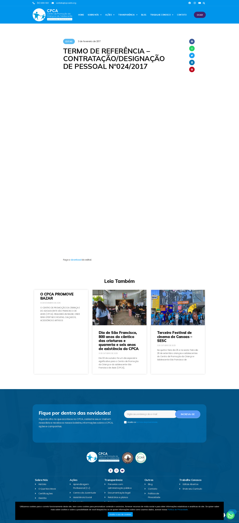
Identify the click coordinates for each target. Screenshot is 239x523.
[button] (203, 3)
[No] (232, 511)
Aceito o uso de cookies (120, 514)
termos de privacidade (146, 422)
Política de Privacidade (178, 509)
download (76, 259)
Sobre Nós (94, 14)
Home (81, 15)
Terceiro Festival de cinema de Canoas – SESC (174, 336)
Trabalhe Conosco (161, 14)
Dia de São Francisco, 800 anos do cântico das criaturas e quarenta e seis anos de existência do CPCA (118, 340)
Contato (181, 15)
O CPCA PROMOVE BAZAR (57, 296)
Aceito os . (141, 422)
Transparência (127, 14)
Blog (143, 15)
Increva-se (188, 414)
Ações (109, 14)
